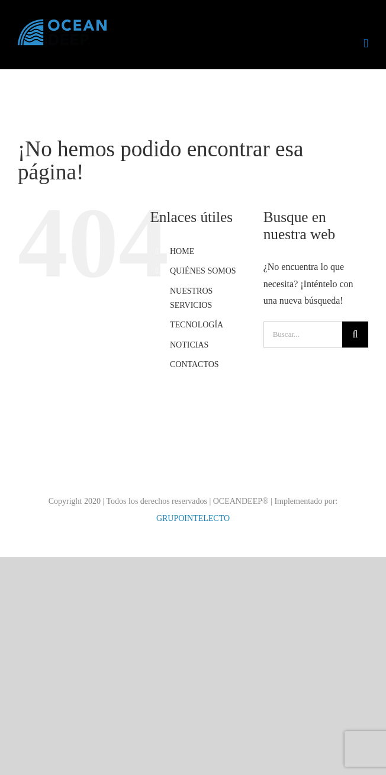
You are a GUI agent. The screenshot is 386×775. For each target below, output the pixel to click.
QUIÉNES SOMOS (203, 270)
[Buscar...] (302, 334)
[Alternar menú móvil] (366, 43)
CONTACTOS (194, 364)
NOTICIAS (189, 344)
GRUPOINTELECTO (193, 518)
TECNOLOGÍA (196, 324)
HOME (182, 251)
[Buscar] (355, 334)
